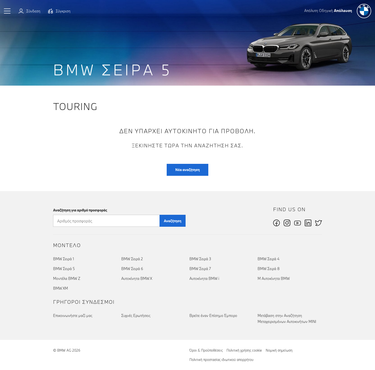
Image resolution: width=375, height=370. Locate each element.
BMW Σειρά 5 (64, 268)
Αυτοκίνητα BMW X (136, 278)
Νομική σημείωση (279, 350)
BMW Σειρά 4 (268, 258)
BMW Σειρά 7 (200, 268)
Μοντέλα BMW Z (66, 278)
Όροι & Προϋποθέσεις (206, 350)
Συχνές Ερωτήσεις (135, 315)
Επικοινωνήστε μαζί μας (72, 315)
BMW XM (60, 288)
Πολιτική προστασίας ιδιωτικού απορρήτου (221, 359)
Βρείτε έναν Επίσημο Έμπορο (213, 315)
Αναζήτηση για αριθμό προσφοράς (80, 210)
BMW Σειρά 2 (132, 258)
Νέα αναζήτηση (187, 169)
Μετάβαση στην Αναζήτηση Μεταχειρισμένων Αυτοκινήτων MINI (287, 318)
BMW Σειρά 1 (63, 258)
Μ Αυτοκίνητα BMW (274, 278)
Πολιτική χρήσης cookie (244, 350)
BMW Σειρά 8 (269, 268)
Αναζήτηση (172, 221)
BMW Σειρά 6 (132, 268)
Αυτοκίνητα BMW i (204, 278)
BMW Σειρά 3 (200, 258)
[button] (7, 11)
